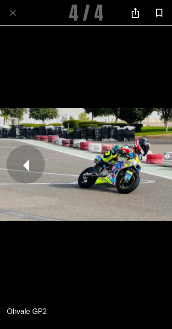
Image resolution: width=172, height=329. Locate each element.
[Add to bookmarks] (159, 13)
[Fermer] (12, 12)
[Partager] (135, 13)
